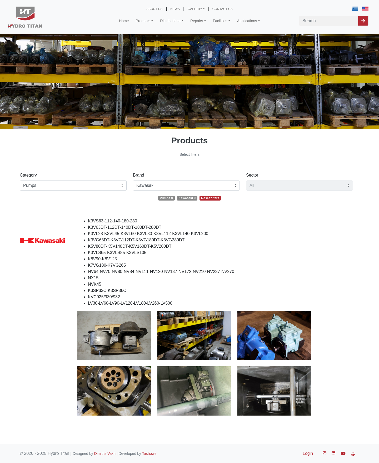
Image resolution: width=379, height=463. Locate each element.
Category (28, 175)
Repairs (196, 21)
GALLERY (195, 9)
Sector (252, 175)
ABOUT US (154, 9)
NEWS (175, 9)
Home (124, 21)
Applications (247, 21)
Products (143, 21)
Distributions (170, 21)
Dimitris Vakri (105, 453)
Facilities (220, 21)
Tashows (149, 453)
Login (308, 453)
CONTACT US (222, 9)
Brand (138, 175)
